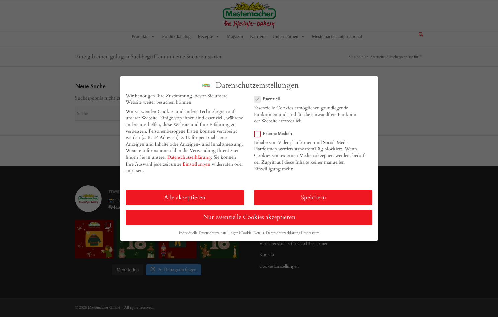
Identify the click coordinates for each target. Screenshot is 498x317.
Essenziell (269, 99)
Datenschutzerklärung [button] (283, 233)
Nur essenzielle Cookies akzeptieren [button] (249, 217)
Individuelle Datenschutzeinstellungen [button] (208, 233)
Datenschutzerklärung (189, 157)
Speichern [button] (313, 197)
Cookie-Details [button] (252, 233)
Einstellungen (196, 164)
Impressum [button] (310, 233)
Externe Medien (276, 134)
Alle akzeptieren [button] (184, 197)
